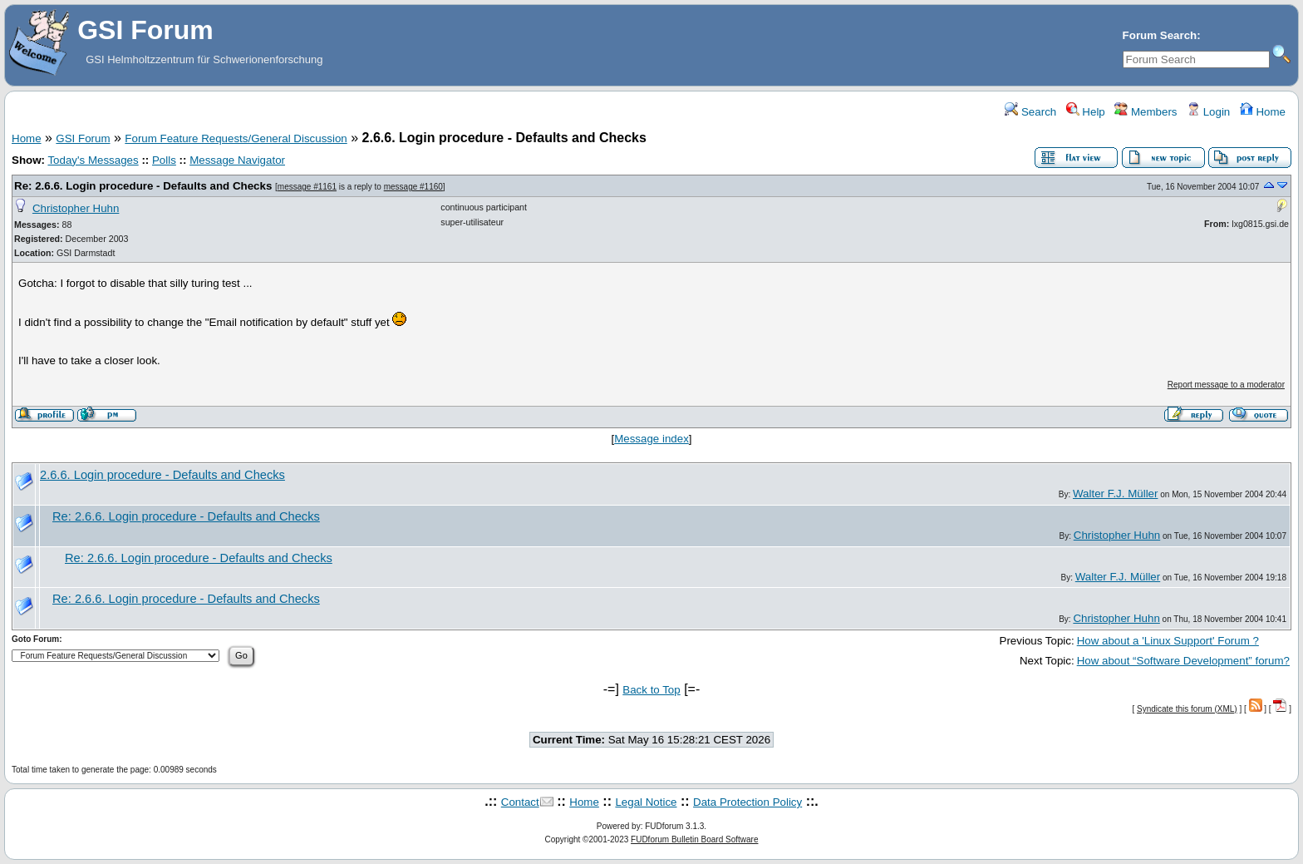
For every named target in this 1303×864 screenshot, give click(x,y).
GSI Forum (83, 138)
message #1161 (307, 186)
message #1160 (413, 186)
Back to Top (651, 690)
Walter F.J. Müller (1115, 493)
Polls (164, 160)
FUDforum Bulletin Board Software (694, 839)
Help (1085, 112)
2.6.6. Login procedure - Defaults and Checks (162, 474)
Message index (651, 438)
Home (1263, 112)
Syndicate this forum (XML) (1187, 708)
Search (1030, 112)
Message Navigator (237, 160)
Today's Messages (92, 160)
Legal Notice (645, 802)
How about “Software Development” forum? (1183, 660)
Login (1208, 112)
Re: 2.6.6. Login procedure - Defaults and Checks (143, 186)
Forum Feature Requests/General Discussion (236, 138)
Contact (520, 802)
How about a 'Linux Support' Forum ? (1168, 640)
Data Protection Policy (747, 802)
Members (1145, 112)
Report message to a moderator (1226, 384)
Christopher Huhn (75, 208)
